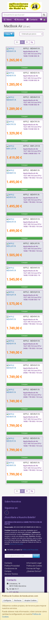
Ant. (17, 42)
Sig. (32, 42)
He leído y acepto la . (22, 550)
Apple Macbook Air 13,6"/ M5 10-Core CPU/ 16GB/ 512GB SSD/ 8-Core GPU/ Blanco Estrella (23, 102)
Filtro (9, 34)
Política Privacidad (12, 566)
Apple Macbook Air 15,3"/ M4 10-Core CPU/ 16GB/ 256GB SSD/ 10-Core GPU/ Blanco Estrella (23, 151)
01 (22, 42)
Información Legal (34, 563)
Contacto (32, 19)
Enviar (36, 556)
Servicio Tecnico (11, 574)
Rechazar (17, 600)
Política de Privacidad (16, 544)
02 (27, 42)
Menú (7, 19)
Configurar (7, 600)
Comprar (24, 68)
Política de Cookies (34, 566)
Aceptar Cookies (30, 600)
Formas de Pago (33, 568)
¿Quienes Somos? (34, 571)
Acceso (19, 19)
